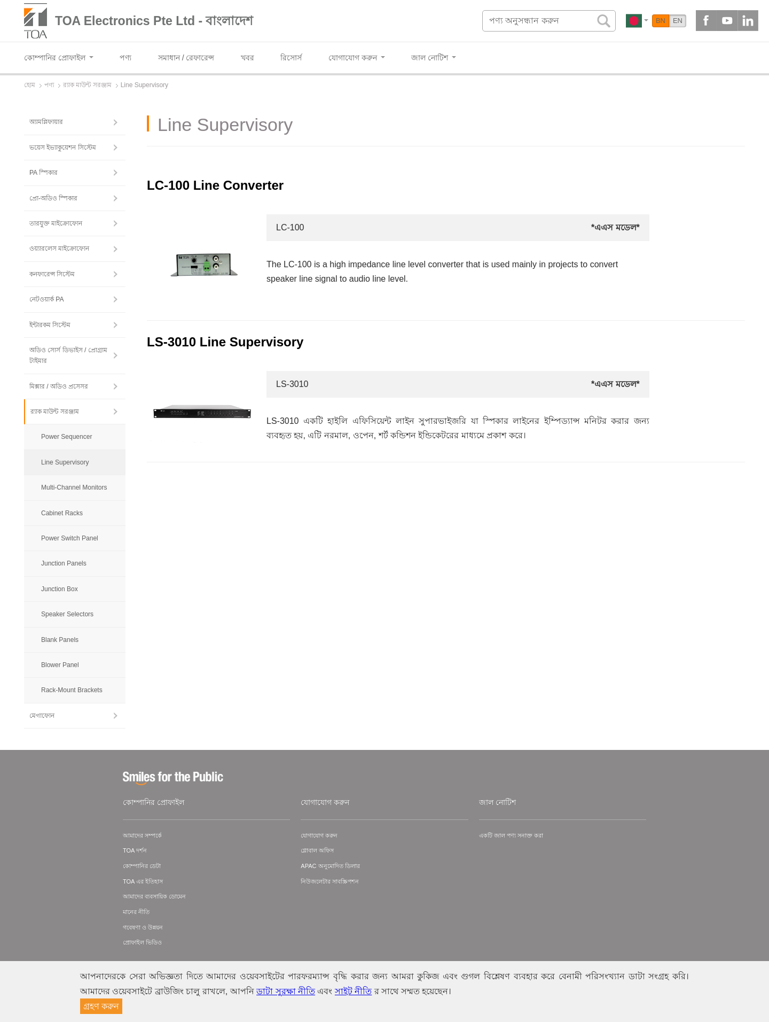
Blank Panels (60, 640)
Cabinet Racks (62, 513)
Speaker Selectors (67, 614)
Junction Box (59, 589)
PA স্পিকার (43, 172)
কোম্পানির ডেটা (142, 866)
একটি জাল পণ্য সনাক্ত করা (511, 835)
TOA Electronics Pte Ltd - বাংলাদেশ (154, 21)
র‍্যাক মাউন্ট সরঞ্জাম (54, 411)
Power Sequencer (66, 436)
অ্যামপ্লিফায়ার (46, 122)
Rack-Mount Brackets (72, 690)
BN (660, 21)
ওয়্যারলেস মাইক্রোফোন (59, 248)
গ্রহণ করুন (101, 1006)
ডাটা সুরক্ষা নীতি (285, 991)
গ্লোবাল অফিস (317, 850)
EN (677, 21)
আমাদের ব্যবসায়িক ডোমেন (154, 896)
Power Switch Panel (69, 538)
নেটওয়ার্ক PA (46, 299)
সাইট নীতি (353, 991)
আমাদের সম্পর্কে (142, 835)
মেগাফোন (41, 715)
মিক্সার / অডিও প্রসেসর (58, 386)
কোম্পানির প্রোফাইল (153, 802)
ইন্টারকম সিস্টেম (49, 325)
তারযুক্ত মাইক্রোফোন (55, 223)
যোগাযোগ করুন (325, 802)
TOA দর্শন (135, 850)
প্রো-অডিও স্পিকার (53, 198)
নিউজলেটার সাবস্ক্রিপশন (330, 881)
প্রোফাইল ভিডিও (142, 942)
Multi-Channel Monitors (74, 487)
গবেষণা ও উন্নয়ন (143, 927)
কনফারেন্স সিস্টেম (52, 274)
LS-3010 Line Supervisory (225, 342)
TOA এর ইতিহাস (143, 881)
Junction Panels (64, 563)
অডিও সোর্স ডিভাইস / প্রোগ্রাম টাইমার (68, 355)
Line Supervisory (65, 462)
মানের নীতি (136, 912)
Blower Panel (60, 665)
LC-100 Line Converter (215, 185)
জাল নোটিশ (497, 802)
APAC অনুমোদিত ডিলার (330, 866)
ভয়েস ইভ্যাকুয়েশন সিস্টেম (62, 147)
